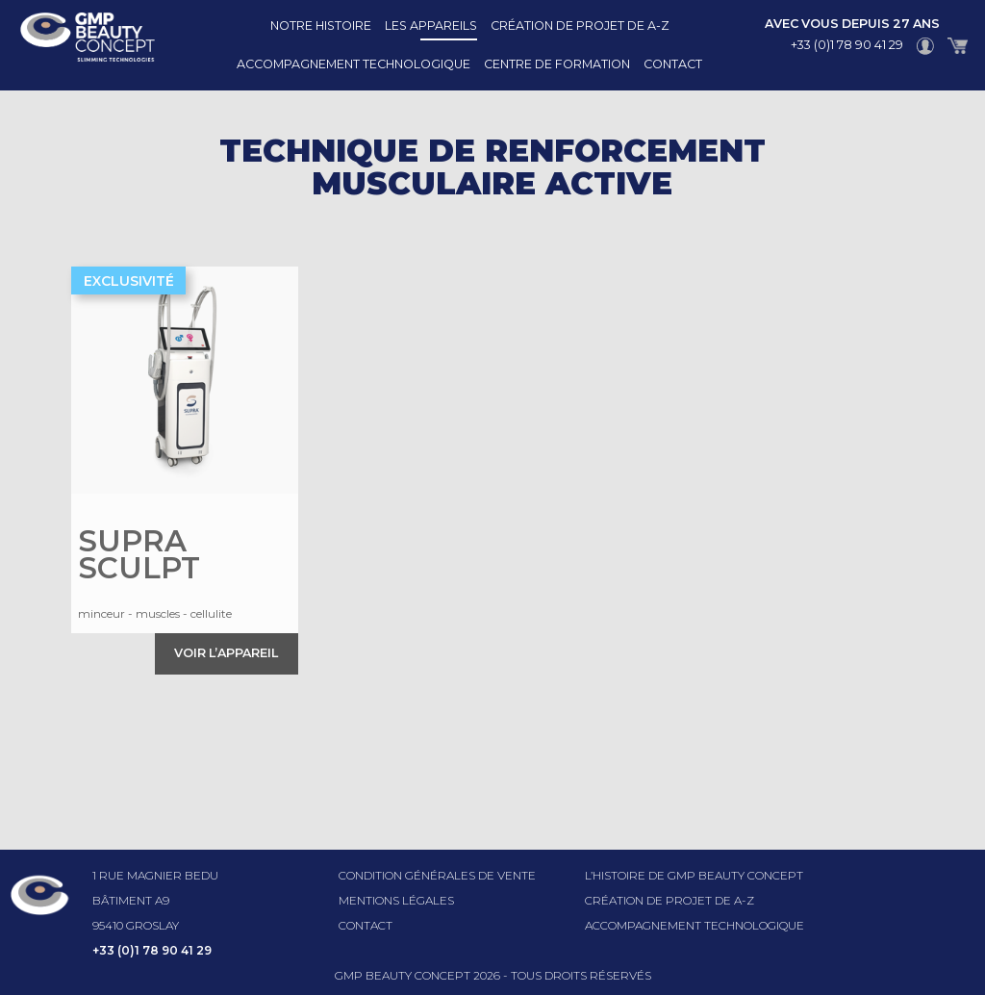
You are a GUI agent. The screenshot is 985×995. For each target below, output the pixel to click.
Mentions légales (396, 900)
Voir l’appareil (226, 653)
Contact (673, 64)
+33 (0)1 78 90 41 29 (847, 45)
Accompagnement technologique (353, 64)
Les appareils (431, 25)
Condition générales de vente (437, 875)
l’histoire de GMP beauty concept (694, 875)
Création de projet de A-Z (580, 25)
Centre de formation (557, 64)
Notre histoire (320, 25)
